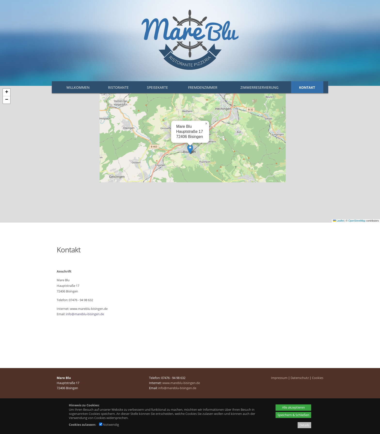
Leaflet (338, 220)
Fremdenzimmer (202, 87)
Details (304, 425)
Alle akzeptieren (293, 407)
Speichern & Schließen (293, 415)
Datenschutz (300, 378)
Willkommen (78, 87)
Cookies (317, 378)
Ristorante (118, 87)
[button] (190, 149)
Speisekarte (157, 87)
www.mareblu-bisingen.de (181, 383)
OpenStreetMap (356, 220)
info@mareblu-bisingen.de (85, 314)
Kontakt (307, 87)
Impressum (279, 378)
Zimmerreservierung (259, 87)
